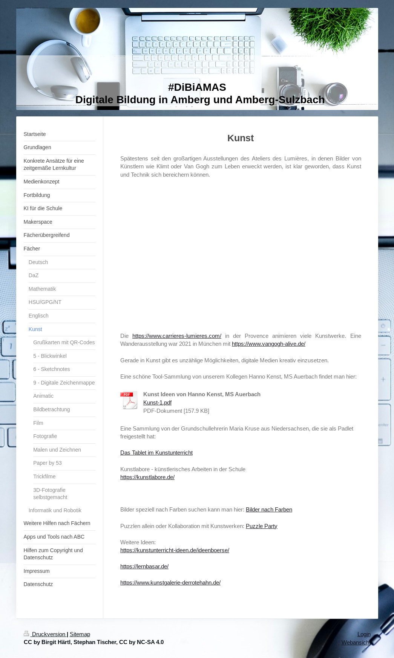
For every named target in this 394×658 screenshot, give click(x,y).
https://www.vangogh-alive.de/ (268, 343)
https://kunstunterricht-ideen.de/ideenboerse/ (174, 550)
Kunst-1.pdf (157, 402)
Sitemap (80, 634)
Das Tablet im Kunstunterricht (156, 452)
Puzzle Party (261, 526)
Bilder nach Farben (269, 509)
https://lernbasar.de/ (144, 566)
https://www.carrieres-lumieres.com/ (176, 336)
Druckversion (45, 634)
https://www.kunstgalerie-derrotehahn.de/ (170, 582)
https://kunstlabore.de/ (147, 477)
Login (364, 634)
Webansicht (356, 642)
